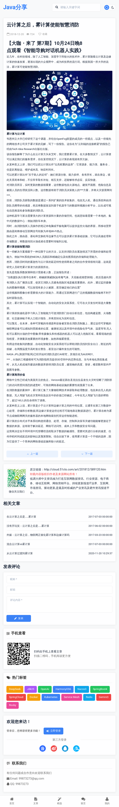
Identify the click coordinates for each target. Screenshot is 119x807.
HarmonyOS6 (63, 689)
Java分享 (15, 7)
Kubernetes (50, 697)
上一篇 (32, 453)
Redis (89, 697)
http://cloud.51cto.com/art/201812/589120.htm (75, 469)
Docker (34, 697)
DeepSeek (15, 689)
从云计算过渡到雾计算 (20, 553)
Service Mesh (72, 697)
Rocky (12, 705)
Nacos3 (81, 689)
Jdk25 (30, 689)
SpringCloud (16, 697)
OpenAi (45, 689)
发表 (18, 618)
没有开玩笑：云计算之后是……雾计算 (28, 525)
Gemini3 (104, 697)
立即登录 (53, 730)
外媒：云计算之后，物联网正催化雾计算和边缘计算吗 (38, 534)
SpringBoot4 (100, 689)
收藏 (42, 34)
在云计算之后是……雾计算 (21, 516)
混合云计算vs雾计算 (18, 544)
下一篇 (87, 453)
